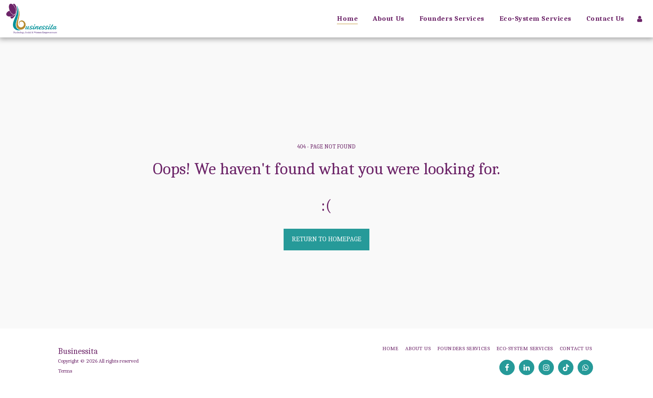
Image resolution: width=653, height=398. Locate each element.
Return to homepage (326, 239)
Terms (65, 371)
